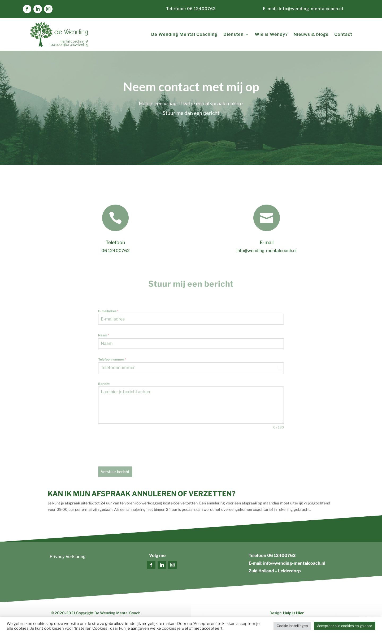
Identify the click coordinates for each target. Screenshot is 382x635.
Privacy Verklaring (68, 556)
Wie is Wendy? (271, 34)
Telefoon (115, 242)
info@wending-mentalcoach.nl (310, 8)
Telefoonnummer (112, 364)
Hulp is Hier (293, 613)
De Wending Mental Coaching (184, 34)
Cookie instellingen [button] (292, 626)
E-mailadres (108, 316)
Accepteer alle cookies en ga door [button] (344, 626)
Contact (343, 34)
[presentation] (138, 453)
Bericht (104, 388)
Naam (103, 340)
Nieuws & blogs (311, 34)
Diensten (233, 34)
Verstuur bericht (115, 476)
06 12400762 (281, 555)
